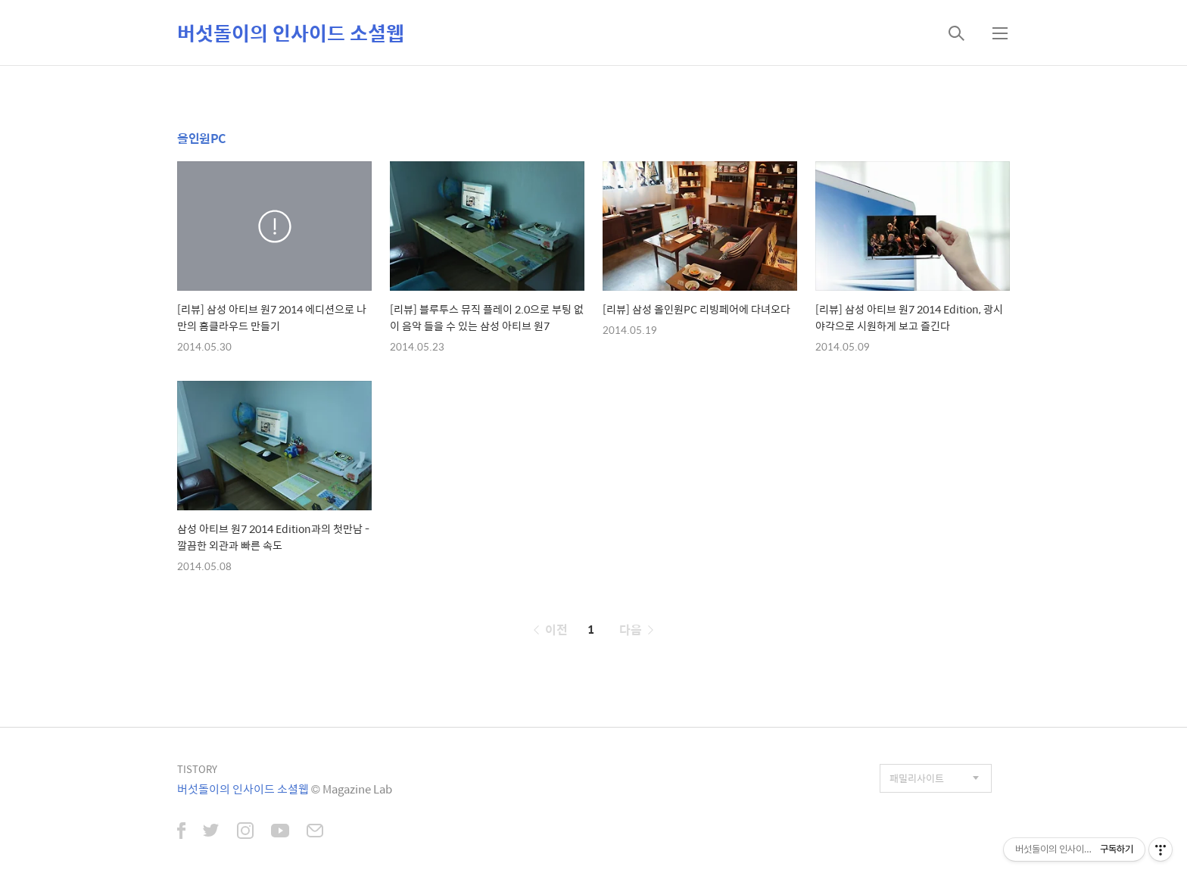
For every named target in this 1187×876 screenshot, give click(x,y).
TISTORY (197, 769)
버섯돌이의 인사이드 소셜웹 (290, 32)
